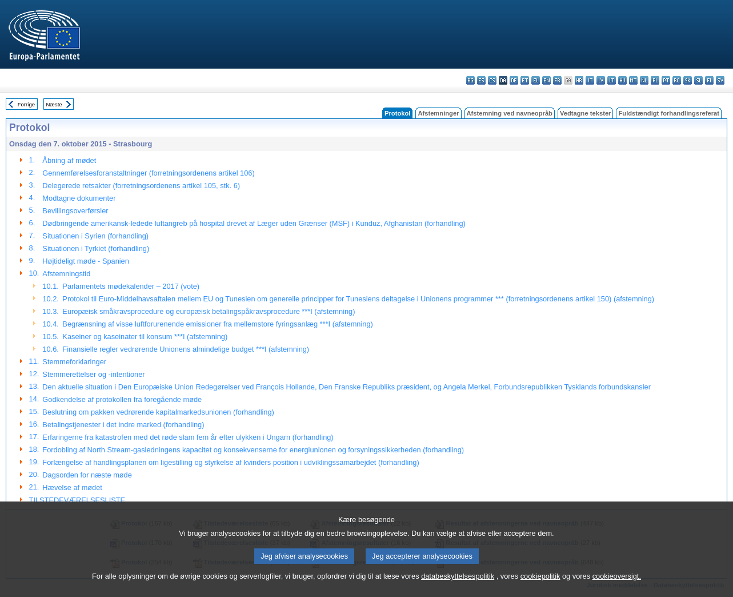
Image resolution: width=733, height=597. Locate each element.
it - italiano (590, 80)
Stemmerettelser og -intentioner (93, 374)
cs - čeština (492, 80)
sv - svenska (720, 80)
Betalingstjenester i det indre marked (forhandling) (123, 424)
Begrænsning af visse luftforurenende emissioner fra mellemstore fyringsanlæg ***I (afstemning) (217, 324)
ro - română (676, 80)
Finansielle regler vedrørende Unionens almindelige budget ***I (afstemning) (185, 349)
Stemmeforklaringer (74, 361)
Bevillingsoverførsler (75, 210)
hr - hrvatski (579, 80)
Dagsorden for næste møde (86, 475)
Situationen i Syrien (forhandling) (95, 236)
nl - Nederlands (644, 80)
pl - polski (655, 80)
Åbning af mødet (69, 160)
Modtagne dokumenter (78, 198)
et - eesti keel (524, 80)
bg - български (470, 80)
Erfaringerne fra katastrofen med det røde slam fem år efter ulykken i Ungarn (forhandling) (187, 437)
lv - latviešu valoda (600, 80)
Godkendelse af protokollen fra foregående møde (122, 399)
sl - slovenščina (698, 80)
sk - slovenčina (687, 80)
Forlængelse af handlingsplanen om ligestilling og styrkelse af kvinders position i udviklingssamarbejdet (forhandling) (230, 462)
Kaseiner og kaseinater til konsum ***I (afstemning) (144, 336)
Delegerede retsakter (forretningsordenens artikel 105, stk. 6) (141, 185)
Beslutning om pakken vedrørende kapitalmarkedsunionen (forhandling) (158, 412)
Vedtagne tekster (585, 113)
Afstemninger (438, 113)
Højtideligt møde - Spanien (85, 261)
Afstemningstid (66, 273)
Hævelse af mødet (72, 487)
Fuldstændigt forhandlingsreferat (668, 113)
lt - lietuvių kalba (611, 80)
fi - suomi (709, 80)
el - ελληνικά (535, 80)
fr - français (557, 80)
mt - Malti (633, 80)
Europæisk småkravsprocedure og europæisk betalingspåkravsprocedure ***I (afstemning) (208, 311)
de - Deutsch (514, 80)
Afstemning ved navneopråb (509, 113)
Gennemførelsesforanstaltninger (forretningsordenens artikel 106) (148, 173)
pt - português (666, 80)
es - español (481, 80)
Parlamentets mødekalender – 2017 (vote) (130, 286)
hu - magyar (622, 80)
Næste (54, 104)
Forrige (26, 104)
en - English (546, 80)
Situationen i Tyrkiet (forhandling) (95, 248)
